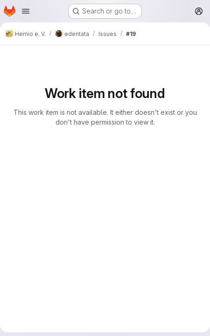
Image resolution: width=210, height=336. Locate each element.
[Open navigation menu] (25, 11)
